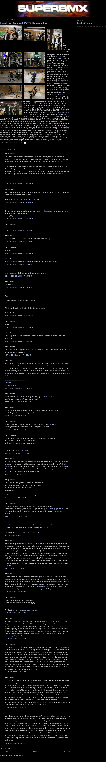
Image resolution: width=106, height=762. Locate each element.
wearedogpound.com (30, 610)
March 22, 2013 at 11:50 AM (17, 453)
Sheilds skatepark (63, 112)
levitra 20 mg (48, 397)
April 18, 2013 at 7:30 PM (16, 498)
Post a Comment (5, 748)
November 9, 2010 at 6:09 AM (18, 355)
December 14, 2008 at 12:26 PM (19, 327)
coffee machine (26, 450)
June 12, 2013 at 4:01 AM (16, 707)
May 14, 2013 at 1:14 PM (15, 613)
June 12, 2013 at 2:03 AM (16, 672)
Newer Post (4, 751)
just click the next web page (27, 495)
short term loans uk (11, 659)
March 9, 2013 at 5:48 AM (16, 430)
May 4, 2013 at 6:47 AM (15, 535)
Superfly (7, 189)
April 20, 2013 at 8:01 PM (16, 516)
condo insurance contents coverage (31, 589)
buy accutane (53, 424)
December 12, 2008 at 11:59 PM (19, 219)
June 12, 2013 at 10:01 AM (16, 743)
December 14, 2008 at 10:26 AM (19, 316)
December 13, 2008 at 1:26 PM (18, 264)
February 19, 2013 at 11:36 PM (18, 402)
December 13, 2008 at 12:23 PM (19, 253)
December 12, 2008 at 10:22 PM (19, 202)
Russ (6, 258)
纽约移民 (8, 383)
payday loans (34, 633)
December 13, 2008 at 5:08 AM (18, 242)
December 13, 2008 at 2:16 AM (18, 230)
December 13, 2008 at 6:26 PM (18, 287)
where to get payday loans (56, 509)
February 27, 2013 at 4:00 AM (18, 416)
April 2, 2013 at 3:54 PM (15, 474)
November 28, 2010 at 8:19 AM (18, 388)
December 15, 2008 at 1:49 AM (18, 341)
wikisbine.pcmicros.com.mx (29, 532)
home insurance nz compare (46, 586)
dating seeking (54, 410)
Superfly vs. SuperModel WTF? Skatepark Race (23, 23)
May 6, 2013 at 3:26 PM (15, 568)
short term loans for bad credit (32, 695)
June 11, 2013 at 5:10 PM (16, 639)
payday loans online (11, 728)
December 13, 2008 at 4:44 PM (18, 276)
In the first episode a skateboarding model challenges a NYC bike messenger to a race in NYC (57, 68)
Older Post (66, 751)
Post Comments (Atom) (17, 755)
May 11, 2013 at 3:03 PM (15, 592)
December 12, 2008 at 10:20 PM (19, 184)
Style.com (60, 58)
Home (35, 751)
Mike (6, 332)
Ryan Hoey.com (59, 94)
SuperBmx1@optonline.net (86, 23)
